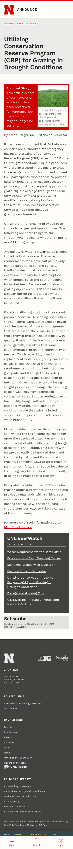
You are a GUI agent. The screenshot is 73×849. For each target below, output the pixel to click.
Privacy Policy (11, 801)
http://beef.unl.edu (18, 527)
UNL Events (10, 708)
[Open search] (36, 842)
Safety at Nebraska (15, 806)
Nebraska (8, 23)
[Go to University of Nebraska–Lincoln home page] (9, 10)
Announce (27, 9)
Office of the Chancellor (18, 757)
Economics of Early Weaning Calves (34, 558)
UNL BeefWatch (24, 538)
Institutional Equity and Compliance (24, 791)
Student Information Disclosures (22, 811)
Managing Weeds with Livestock (31, 565)
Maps (7, 747)
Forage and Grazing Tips (25, 593)
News (7, 752)
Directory (9, 727)
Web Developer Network (23, 825)
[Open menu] (12, 842)
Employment (11, 732)
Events (8, 737)
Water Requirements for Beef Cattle (34, 552)
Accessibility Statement (17, 786)
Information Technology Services (22, 703)
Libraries (9, 742)
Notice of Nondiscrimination (20, 796)
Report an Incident (15, 765)
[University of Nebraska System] (62, 658)
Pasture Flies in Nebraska (26, 571)
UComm (20, 23)
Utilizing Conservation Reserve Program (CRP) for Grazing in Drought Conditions (30, 582)
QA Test (43, 825)
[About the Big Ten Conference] (44, 658)
